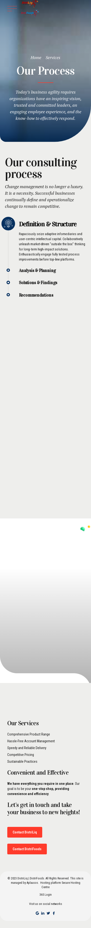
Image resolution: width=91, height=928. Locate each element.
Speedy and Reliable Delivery (26, 748)
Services (53, 57)
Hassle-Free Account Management (31, 741)
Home (36, 57)
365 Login (46, 894)
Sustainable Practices (22, 761)
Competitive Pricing (20, 755)
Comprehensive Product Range (28, 734)
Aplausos (32, 882)
